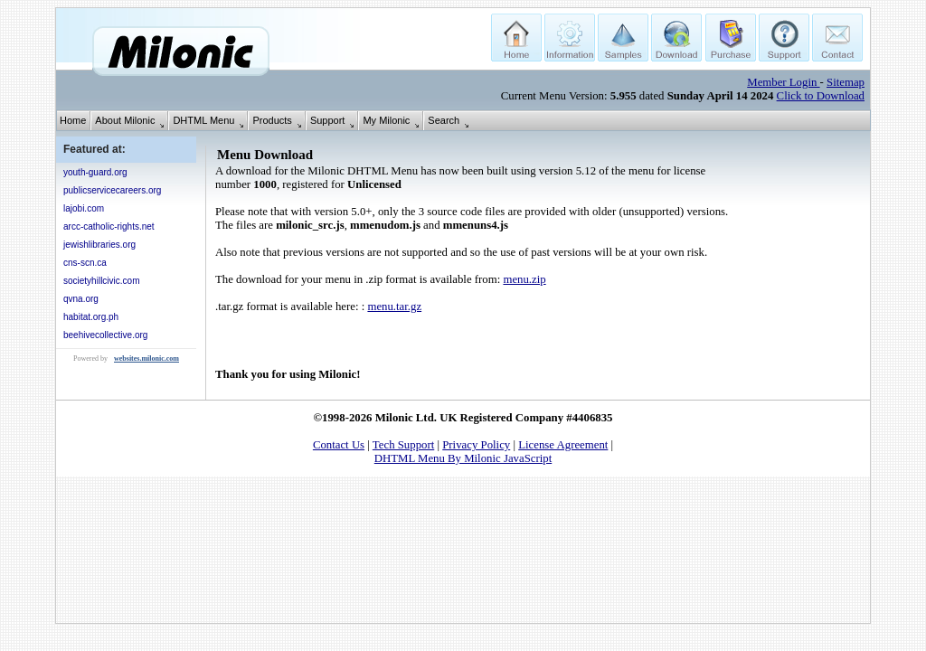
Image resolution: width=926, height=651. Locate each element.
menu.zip (524, 279)
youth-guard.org (95, 172)
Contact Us (338, 445)
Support (327, 120)
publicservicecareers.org (112, 190)
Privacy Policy (476, 445)
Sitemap (846, 82)
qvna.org (81, 299)
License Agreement (563, 445)
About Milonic (125, 120)
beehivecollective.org (105, 335)
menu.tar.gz (394, 306)
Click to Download (821, 96)
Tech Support (403, 445)
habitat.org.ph (90, 317)
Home (73, 120)
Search (443, 120)
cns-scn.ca (85, 263)
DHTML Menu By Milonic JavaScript (463, 458)
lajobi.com (83, 208)
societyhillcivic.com (101, 281)
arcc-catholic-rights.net (109, 226)
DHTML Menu (203, 120)
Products (271, 120)
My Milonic (386, 120)
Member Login (783, 82)
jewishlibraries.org (99, 245)
